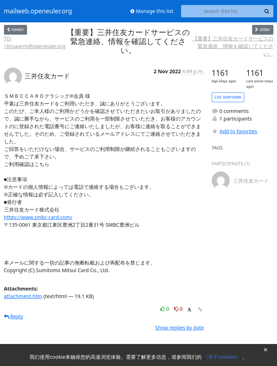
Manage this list (151, 11)
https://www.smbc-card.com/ (38, 217)
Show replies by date (179, 327)
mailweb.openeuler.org (38, 11)
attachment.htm (23, 296)
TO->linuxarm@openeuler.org (35, 42)
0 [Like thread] (165, 308)
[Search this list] (221, 11)
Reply (13, 316)
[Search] (266, 11)
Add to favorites (234, 131)
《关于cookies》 (222, 356)
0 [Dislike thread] (178, 308)
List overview (228, 97)
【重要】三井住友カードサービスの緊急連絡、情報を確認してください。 (233, 46)
